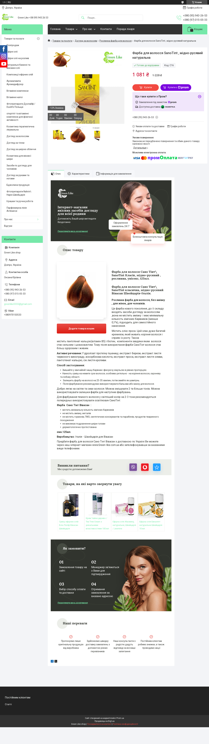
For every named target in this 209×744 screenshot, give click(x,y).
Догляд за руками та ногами (18, 177)
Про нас (87, 29)
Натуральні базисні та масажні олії (18, 66)
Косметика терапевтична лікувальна (20, 128)
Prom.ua (120, 718)
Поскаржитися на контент (99, 724)
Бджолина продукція (18, 185)
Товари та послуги (62, 40)
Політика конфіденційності (125, 724)
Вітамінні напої (15, 97)
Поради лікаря (125, 29)
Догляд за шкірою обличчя (21, 149)
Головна (55, 29)
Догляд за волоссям (86, 40)
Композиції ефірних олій (20, 74)
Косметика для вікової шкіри (19, 157)
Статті (8, 704)
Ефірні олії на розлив (18, 58)
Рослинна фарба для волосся (115, 40)
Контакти (106, 29)
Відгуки (8, 226)
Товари (69, 29)
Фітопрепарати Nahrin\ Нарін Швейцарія (19, 193)
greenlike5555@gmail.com (18, 304)
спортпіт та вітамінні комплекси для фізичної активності (20, 116)
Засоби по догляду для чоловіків (19, 167)
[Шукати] (83, 17)
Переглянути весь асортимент (73, 231)
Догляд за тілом (15, 142)
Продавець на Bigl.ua (104, 721)
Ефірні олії (12, 51)
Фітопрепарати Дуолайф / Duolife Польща (21, 105)
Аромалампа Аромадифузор (15, 83)
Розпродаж (13, 45)
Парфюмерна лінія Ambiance (17, 209)
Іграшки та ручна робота (20, 201)
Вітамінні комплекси (17, 91)
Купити (148, 87)
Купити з (178, 87)
